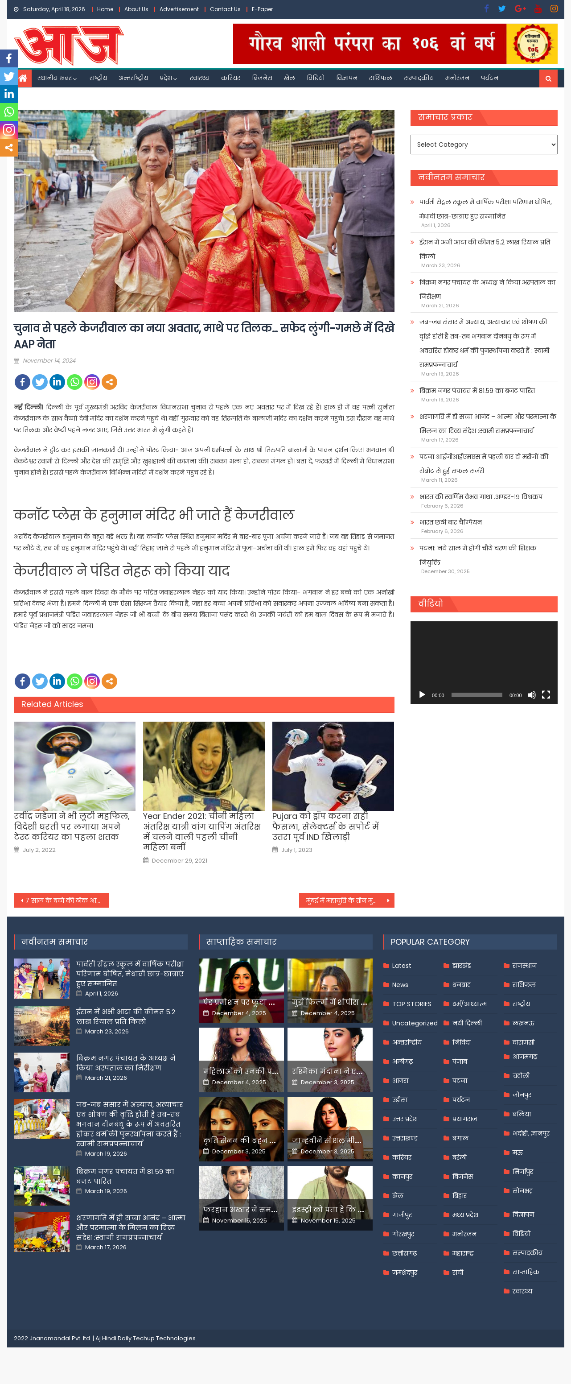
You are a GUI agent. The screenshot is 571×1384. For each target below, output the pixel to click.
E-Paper (262, 9)
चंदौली (521, 1075)
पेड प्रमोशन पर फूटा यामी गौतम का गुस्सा (271, 1002)
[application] (484, 662)
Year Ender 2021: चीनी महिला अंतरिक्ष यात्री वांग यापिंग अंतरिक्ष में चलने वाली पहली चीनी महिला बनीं (201, 832)
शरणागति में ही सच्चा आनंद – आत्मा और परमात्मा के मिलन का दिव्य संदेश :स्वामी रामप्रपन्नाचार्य (487, 423)
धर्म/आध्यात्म (469, 1004)
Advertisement (179, 9)
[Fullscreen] (546, 694)
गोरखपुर (403, 1234)
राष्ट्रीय (98, 78)
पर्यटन (489, 78)
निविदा (461, 1042)
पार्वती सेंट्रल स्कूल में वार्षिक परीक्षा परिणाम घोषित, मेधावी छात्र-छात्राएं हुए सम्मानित (485, 209)
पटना (459, 1080)
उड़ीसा (399, 1099)
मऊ (518, 1152)
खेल (289, 78)
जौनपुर (522, 1095)
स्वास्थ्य (200, 78)
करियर (230, 78)
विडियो (316, 78)
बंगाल (460, 1138)
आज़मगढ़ (525, 1056)
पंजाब (459, 1061)
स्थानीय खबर (54, 78)
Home (105, 9)
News (400, 984)
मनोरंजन (457, 78)
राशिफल (380, 78)
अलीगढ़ (402, 1061)
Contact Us (225, 9)
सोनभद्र (523, 1190)
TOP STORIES (411, 1004)
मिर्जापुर (523, 1171)
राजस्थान (525, 965)
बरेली (459, 1157)
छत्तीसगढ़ (404, 1253)
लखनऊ (523, 1023)
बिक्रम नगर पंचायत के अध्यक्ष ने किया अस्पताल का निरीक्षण (487, 289)
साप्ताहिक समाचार (241, 941)
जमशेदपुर (404, 1272)
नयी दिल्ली (467, 1023)
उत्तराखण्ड (405, 1138)
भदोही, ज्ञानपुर (531, 1133)
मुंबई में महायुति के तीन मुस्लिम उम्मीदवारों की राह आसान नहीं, (350, 900)
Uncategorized (415, 1023)
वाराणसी (523, 1042)
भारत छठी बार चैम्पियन (450, 522)
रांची (457, 1272)
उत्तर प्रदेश (405, 1119)
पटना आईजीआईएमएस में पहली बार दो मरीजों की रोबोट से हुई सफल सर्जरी (483, 463)
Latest (401, 965)
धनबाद (461, 984)
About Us (136, 9)
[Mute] (531, 694)
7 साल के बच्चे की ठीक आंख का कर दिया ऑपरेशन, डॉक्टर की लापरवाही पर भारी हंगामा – (67, 900)
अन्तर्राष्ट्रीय (133, 78)
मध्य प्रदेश (465, 1214)
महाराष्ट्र (463, 1253)
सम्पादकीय (419, 78)
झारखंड (461, 965)
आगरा (400, 1080)
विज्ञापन (346, 78)
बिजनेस (262, 78)
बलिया (522, 1114)
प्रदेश (166, 78)
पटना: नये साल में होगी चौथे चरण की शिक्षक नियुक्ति (477, 555)
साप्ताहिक (526, 1272)
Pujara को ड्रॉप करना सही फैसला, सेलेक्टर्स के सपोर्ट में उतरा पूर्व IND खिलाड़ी (325, 826)
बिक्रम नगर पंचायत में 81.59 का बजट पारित (477, 390)
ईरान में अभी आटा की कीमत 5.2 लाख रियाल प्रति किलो (484, 249)
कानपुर (402, 1176)
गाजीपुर (402, 1214)
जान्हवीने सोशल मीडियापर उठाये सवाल (357, 1141)
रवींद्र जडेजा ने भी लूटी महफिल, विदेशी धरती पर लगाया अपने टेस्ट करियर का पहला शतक (72, 826)
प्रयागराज (464, 1119)
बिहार (459, 1195)
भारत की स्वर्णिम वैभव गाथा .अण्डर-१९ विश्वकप (480, 496)
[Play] (422, 694)
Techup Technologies (164, 1338)
